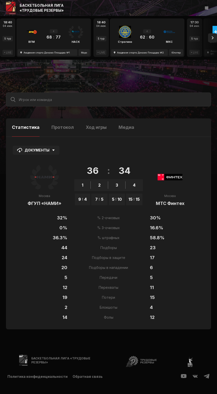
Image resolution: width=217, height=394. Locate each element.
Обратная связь (88, 376)
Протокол (62, 127)
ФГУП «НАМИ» (44, 203)
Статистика (26, 127)
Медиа (126, 127)
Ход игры (96, 127)
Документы (36, 150)
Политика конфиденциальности (37, 376)
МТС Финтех (170, 203)
